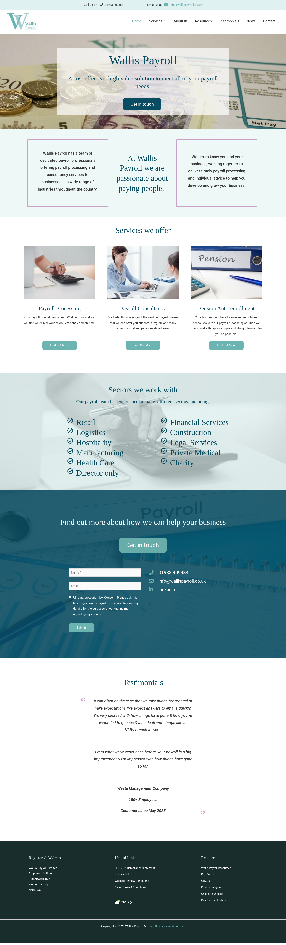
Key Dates (207, 875)
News (251, 21)
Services (156, 21)
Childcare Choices (213, 895)
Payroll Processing (59, 308)
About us (181, 21)
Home (138, 21)
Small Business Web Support (166, 928)
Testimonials (229, 21)
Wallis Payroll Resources (217, 869)
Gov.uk (205, 882)
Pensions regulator (213, 889)
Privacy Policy (124, 875)
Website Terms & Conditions (134, 882)
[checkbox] (70, 598)
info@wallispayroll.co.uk (183, 5)
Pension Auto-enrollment (226, 308)
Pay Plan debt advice (214, 902)
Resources (203, 21)
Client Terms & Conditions (132, 889)
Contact (269, 21)
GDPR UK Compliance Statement (136, 869)
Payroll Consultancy (143, 308)
